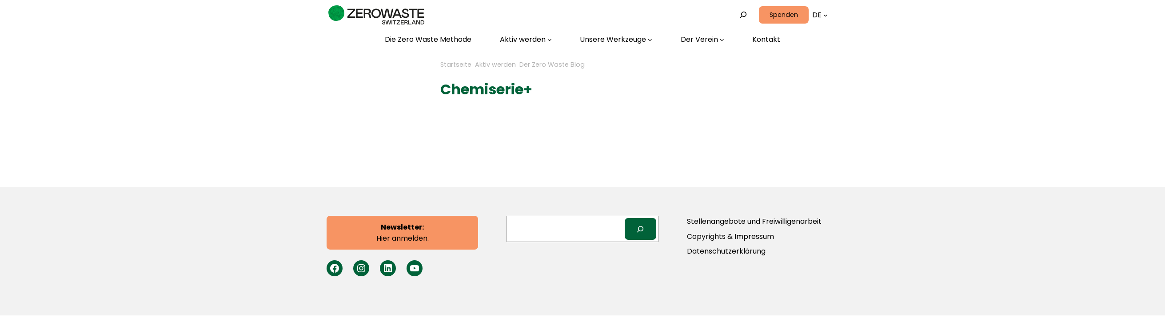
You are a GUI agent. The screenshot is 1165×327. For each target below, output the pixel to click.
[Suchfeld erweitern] (743, 15)
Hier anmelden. (402, 233)
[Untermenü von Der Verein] (702, 39)
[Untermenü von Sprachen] (825, 15)
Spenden (784, 14)
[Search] (640, 229)
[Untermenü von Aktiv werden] (526, 39)
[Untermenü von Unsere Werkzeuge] (616, 39)
